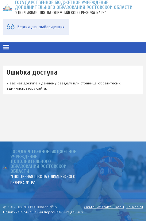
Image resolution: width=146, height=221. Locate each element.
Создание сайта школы (104, 206)
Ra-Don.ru (134, 206)
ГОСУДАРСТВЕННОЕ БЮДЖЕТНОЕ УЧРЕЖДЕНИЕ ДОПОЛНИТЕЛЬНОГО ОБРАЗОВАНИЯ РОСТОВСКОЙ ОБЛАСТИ (43, 161)
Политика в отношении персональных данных (43, 212)
